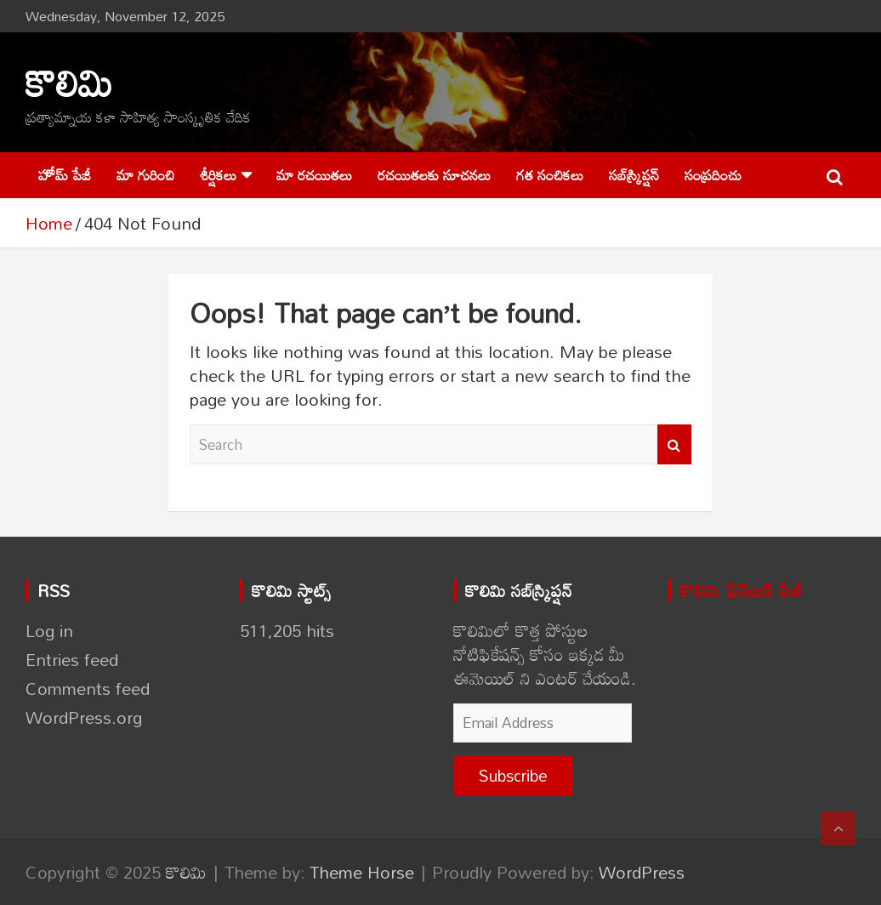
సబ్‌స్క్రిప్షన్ (634, 175)
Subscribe (513, 775)
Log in (49, 630)
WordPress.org (84, 717)
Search (674, 444)
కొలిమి (69, 82)
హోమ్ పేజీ (64, 175)
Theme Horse (362, 872)
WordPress (642, 872)
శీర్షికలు (218, 175)
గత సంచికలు (549, 175)
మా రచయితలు (314, 175)
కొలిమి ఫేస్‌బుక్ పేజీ (740, 590)
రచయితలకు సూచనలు (434, 175)
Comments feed (88, 688)
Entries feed (72, 659)
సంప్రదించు (713, 175)
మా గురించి (145, 175)
